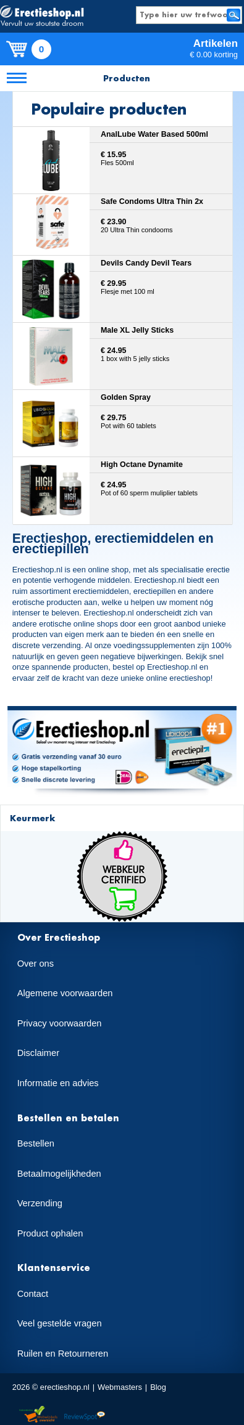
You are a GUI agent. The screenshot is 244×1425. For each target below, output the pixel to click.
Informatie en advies (58, 1083)
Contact (33, 1294)
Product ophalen (50, 1233)
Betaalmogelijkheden (59, 1174)
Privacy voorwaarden (59, 1023)
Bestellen (35, 1143)
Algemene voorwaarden (65, 993)
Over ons (35, 963)
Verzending (39, 1203)
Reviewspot (84, 1415)
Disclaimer (38, 1053)
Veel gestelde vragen (59, 1323)
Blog (158, 1387)
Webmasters (120, 1387)
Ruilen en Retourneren (62, 1353)
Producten (126, 78)
